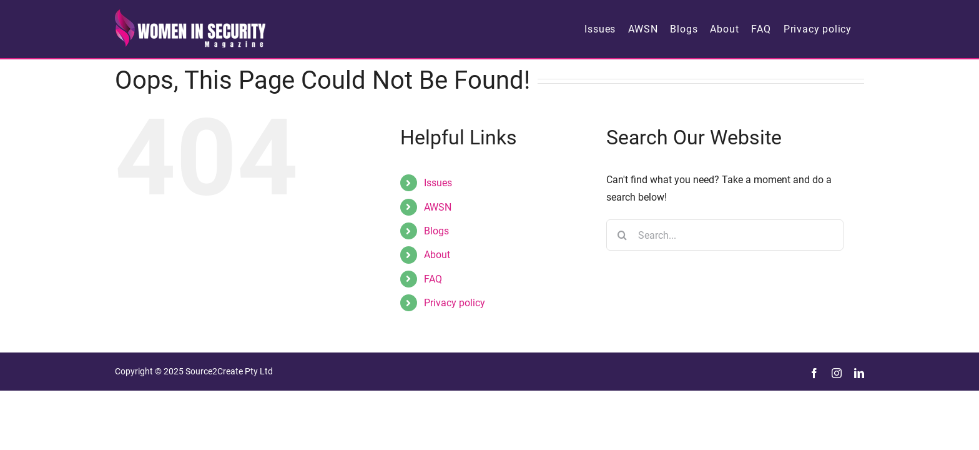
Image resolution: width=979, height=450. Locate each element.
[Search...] (725, 235)
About (437, 255)
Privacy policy (454, 303)
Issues (438, 183)
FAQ (433, 279)
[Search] (621, 235)
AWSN (437, 207)
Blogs (436, 231)
